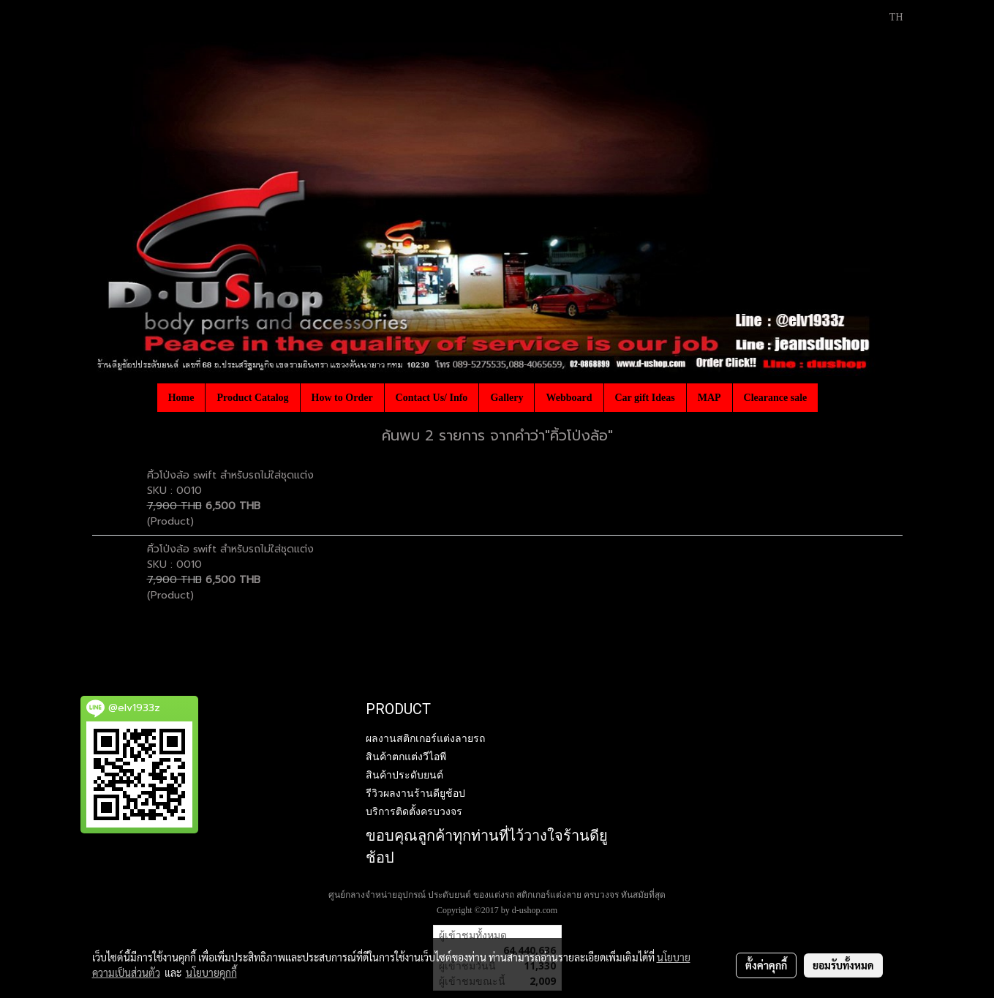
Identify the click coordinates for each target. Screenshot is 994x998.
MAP (709, 397)
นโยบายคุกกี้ (211, 972)
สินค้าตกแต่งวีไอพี (406, 756)
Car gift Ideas (645, 397)
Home (181, 397)
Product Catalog (252, 397)
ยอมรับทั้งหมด (843, 965)
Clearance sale (775, 397)
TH (888, 17)
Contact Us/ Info (432, 397)
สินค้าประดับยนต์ (404, 775)
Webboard (569, 397)
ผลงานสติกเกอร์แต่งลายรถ (425, 738)
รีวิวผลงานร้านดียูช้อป (415, 793)
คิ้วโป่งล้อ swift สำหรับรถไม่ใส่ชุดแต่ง (230, 475)
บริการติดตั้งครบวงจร (414, 811)
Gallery (506, 397)
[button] (831, 397)
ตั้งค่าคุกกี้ (766, 965)
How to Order (342, 397)
